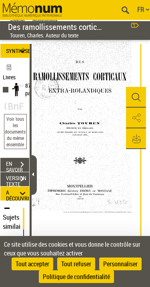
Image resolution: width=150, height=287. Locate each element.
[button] (136, 97)
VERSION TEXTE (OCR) (17, 179)
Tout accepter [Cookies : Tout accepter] (32, 263)
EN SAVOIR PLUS (17, 165)
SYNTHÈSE (17, 51)
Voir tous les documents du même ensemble (15, 131)
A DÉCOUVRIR (17, 194)
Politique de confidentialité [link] (76, 276)
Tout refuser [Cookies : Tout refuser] (76, 263)
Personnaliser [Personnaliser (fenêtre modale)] (120, 263)
